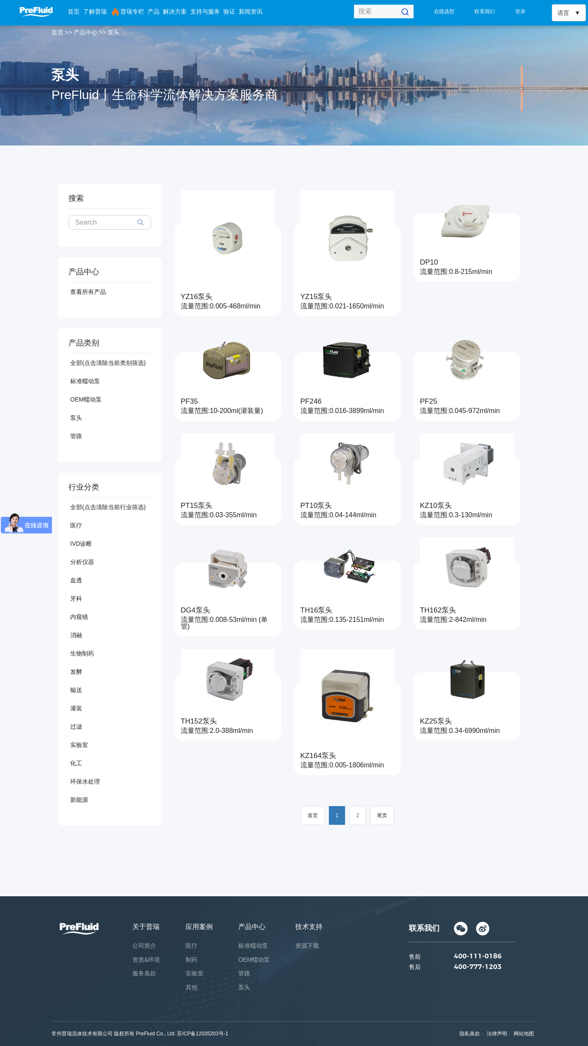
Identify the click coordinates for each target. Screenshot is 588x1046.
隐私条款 (470, 1034)
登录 (520, 11)
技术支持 (309, 926)
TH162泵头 (438, 610)
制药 (191, 959)
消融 (76, 635)
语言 (563, 12)
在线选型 (444, 11)
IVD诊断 (81, 544)
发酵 (76, 672)
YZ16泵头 (197, 296)
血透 (76, 580)
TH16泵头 (316, 610)
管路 (76, 436)
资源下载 (307, 945)
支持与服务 (205, 11)
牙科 (76, 598)
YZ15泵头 (316, 296)
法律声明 (497, 1034)
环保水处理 (85, 781)
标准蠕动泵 (85, 381)
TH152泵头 (199, 721)
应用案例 (199, 926)
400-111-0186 (478, 957)
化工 (76, 763)
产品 (154, 11)
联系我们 (484, 11)
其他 (191, 987)
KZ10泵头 (436, 505)
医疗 (76, 525)
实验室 (79, 745)
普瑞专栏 (127, 12)
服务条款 (144, 973)
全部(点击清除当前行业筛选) (108, 507)
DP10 (429, 262)
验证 (229, 11)
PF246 (311, 401)
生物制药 (82, 653)
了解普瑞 (95, 11)
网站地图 (524, 1034)
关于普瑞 (146, 926)
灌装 (76, 708)
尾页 (382, 815)
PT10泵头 (316, 505)
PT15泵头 (197, 505)
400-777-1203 (478, 968)
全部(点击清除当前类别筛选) (108, 363)
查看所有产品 (88, 292)
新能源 (79, 800)
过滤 (76, 727)
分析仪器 (82, 562)
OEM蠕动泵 (86, 399)
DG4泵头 (195, 610)
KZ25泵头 (436, 721)
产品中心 (85, 32)
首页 (74, 11)
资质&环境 (146, 959)
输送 (76, 690)
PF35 (189, 401)
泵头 (114, 32)
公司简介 (144, 945)
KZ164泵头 (318, 755)
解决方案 (175, 11)
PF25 (428, 401)
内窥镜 (79, 617)
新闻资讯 (251, 11)
